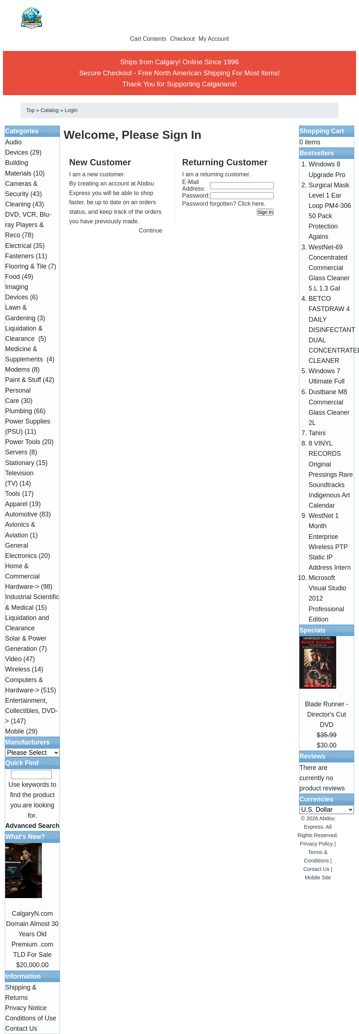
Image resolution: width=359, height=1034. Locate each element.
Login (71, 110)
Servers (16, 452)
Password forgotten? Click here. (224, 204)
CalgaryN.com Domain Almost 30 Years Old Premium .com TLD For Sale (32, 934)
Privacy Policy (316, 844)
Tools (12, 493)
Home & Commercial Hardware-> (22, 576)
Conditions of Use (30, 1018)
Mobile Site (318, 877)
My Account (214, 39)
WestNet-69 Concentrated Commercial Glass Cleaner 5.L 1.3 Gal (329, 268)
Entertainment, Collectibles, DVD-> (31, 711)
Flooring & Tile (25, 266)
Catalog (49, 110)
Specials (312, 630)
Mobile (14, 731)
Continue (150, 230)
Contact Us (21, 1028)
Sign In (265, 212)
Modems (17, 369)
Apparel (16, 504)
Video (13, 659)
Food (12, 276)
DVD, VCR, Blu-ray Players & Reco (28, 225)
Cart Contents (148, 39)
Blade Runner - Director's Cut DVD (326, 714)
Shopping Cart (321, 131)
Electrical (18, 245)
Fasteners (19, 256)
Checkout (182, 39)
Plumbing (18, 411)
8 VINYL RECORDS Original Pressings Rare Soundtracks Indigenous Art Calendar (331, 474)
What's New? (25, 836)
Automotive (21, 514)
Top (30, 110)
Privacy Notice (25, 1008)
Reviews (312, 756)
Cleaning (18, 204)
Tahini (317, 433)
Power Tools (22, 442)
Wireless (17, 669)
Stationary (19, 462)
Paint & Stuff (23, 379)
